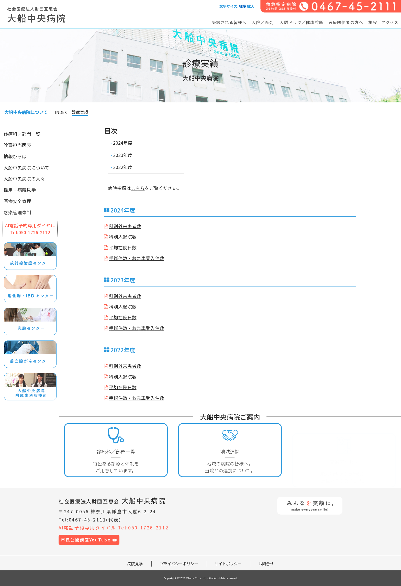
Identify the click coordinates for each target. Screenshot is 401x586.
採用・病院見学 (20, 190)
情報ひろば (15, 156)
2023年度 (122, 155)
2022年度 (122, 167)
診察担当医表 (17, 145)
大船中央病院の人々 (24, 178)
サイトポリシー (228, 563)
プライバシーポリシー (179, 563)
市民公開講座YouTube (89, 540)
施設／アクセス (383, 22)
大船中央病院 (112, 500)
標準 (242, 6)
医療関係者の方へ (345, 22)
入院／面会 (262, 22)
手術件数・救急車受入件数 (136, 258)
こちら (138, 188)
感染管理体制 (17, 212)
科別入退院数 (123, 236)
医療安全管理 (17, 201)
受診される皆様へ (229, 22)
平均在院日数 (123, 247)
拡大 (250, 6)
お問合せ (266, 563)
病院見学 (135, 563)
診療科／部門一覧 (22, 134)
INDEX (61, 112)
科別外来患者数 (125, 226)
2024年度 (122, 143)
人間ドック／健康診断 (301, 22)
